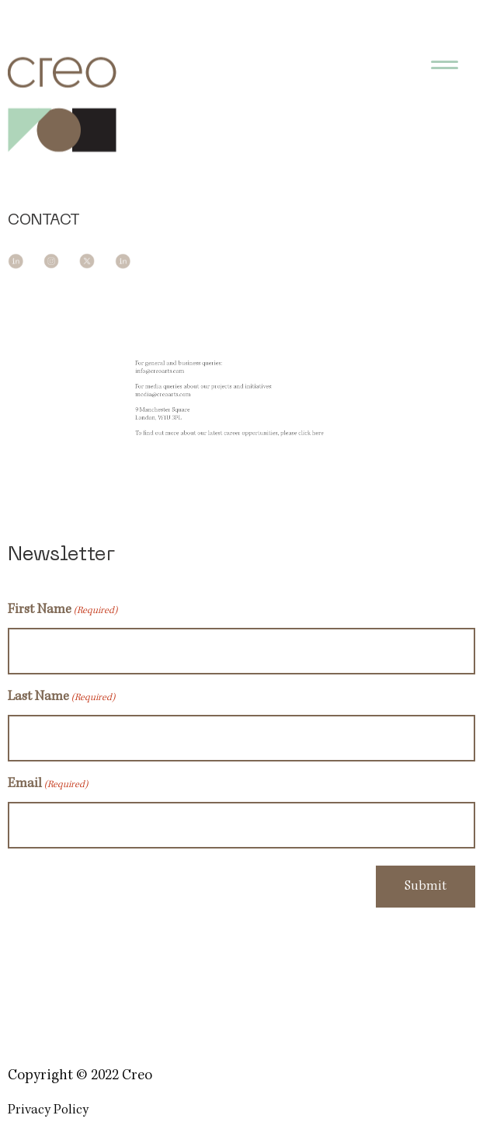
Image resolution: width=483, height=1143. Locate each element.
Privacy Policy (48, 1110)
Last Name (61, 698)
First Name (62, 611)
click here (300, 428)
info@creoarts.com (172, 376)
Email (48, 785)
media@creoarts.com (175, 396)
